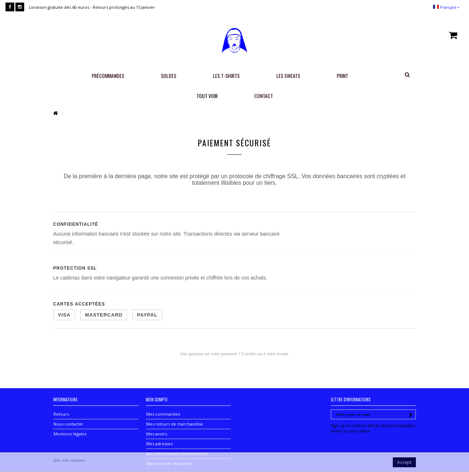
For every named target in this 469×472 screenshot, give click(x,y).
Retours (61, 414)
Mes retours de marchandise (174, 424)
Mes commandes (163, 414)
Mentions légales (69, 434)
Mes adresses (159, 443)
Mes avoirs (156, 434)
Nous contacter (68, 424)
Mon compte (157, 399)
